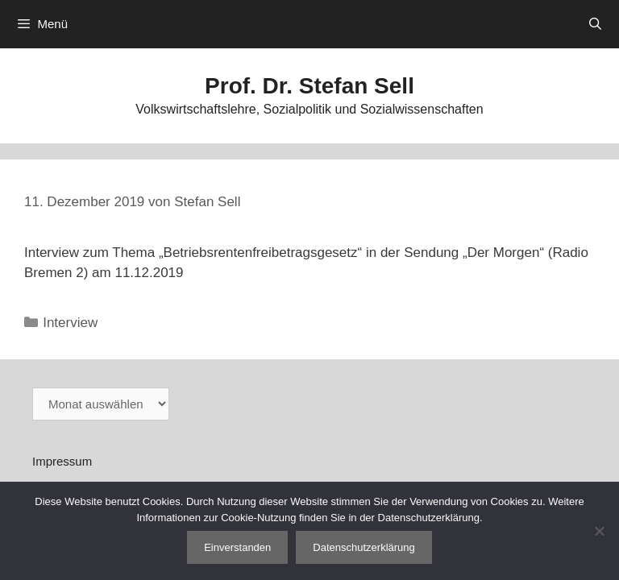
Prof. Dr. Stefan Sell (309, 85)
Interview (70, 322)
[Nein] (599, 531)
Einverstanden (237, 547)
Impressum (62, 461)
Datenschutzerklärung (363, 547)
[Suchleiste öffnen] (595, 24)
